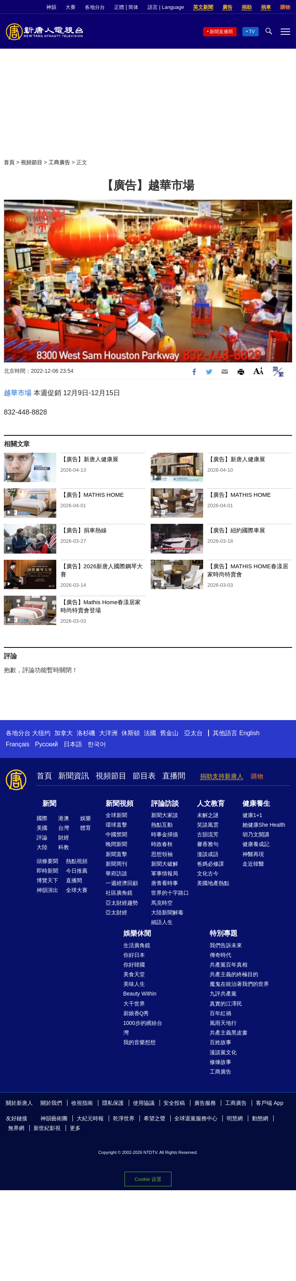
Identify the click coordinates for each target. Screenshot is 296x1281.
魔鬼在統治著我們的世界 (239, 984)
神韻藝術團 (53, 1118)
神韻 (51, 7)
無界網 (16, 1128)
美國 (42, 828)
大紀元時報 (90, 1118)
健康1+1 (252, 815)
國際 (42, 818)
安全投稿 (174, 1103)
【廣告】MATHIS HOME (92, 494)
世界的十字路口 (170, 893)
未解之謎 (208, 815)
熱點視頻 (76, 861)
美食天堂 (134, 974)
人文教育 (211, 803)
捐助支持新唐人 (221, 776)
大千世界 (134, 1004)
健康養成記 (255, 844)
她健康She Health (263, 825)
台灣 (63, 828)
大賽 (71, 7)
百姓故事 (220, 1042)
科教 (63, 847)
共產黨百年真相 (228, 965)
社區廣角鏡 (119, 893)
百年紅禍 (220, 1013)
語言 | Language (166, 7)
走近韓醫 (253, 864)
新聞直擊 (116, 854)
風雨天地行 (223, 1023)
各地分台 (95, 7)
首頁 (9, 162)
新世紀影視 (47, 1128)
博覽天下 (47, 880)
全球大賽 (76, 890)
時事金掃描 (164, 834)
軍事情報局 (164, 873)
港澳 (63, 818)
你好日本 (134, 955)
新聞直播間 (221, 31)
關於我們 (51, 1103)
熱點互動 (162, 825)
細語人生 (162, 922)
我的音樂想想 (139, 1042)
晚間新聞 (116, 844)
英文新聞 (203, 7)
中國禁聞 (116, 834)
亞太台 (193, 733)
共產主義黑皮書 (228, 1033)
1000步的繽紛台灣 (142, 1028)
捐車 (266, 7)
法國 (150, 733)
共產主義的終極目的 (234, 974)
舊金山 (169, 733)
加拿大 (63, 733)
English (249, 733)
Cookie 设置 (148, 1179)
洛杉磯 (86, 733)
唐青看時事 (164, 883)
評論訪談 (165, 803)
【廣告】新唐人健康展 (89, 459)
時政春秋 (162, 844)
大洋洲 (108, 733)
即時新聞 (47, 871)
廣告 (227, 7)
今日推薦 (76, 871)
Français (17, 744)
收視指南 (82, 1103)
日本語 (73, 744)
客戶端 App (269, 1103)
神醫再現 (253, 854)
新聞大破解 (164, 864)
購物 (285, 7)
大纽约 (41, 733)
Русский (46, 744)
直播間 (173, 775)
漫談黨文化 (223, 1052)
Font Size (258, 370)
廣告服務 (205, 1103)
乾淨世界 (124, 1118)
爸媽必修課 (210, 864)
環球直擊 (116, 825)
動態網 (260, 1118)
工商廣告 (59, 162)
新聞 (49, 803)
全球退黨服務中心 (195, 1118)
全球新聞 (116, 815)
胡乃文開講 (255, 834)
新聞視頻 (119, 803)
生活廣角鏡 (136, 945)
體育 (85, 828)
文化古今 (208, 873)
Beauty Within (139, 993)
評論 (42, 837)
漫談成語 (208, 854)
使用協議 (144, 1103)
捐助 (247, 7)
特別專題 (223, 933)
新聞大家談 (164, 815)
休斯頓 (130, 733)
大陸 (42, 847)
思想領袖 (162, 854)
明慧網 (235, 1118)
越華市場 (18, 393)
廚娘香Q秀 (136, 1013)
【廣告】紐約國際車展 (236, 530)
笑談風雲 (208, 825)
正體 (119, 7)
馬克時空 (162, 903)
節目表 (144, 775)
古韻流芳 (208, 834)
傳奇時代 (220, 955)
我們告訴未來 (226, 945)
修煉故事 (220, 1062)
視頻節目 (31, 162)
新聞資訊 (73, 775)
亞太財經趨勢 (122, 903)
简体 (133, 7)
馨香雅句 (208, 844)
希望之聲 (154, 1118)
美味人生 (134, 984)
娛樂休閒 (137, 933)
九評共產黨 (223, 993)
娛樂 (85, 818)
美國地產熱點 (213, 883)
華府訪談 (116, 873)
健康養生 (256, 803)
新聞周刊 (116, 864)
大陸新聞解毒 (167, 912)
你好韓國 (134, 965)
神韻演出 (47, 890)
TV (252, 31)
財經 (63, 837)
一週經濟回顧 (122, 883)
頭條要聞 (47, 861)
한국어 (96, 744)
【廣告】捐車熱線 (84, 530)
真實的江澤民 (226, 1004)
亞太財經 (116, 912)
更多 (75, 1128)
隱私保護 (113, 1103)
